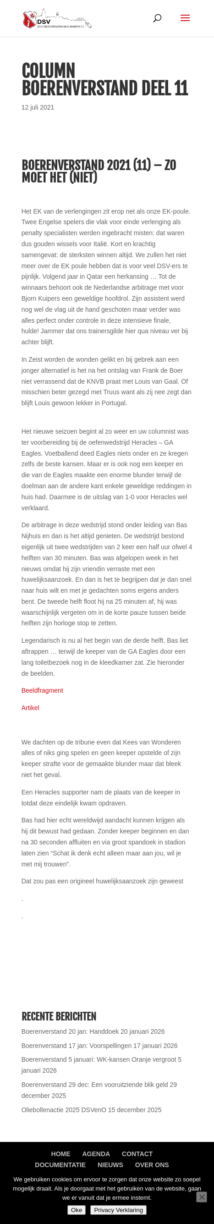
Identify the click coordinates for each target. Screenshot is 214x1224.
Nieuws (110, 1165)
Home (61, 1154)
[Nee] (201, 1196)
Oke (76, 1210)
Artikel (31, 707)
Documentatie (60, 1165)
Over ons (152, 1165)
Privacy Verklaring (118, 1210)
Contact (137, 1154)
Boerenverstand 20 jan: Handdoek (70, 1031)
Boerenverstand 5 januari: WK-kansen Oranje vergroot (99, 1059)
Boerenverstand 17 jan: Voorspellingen (77, 1045)
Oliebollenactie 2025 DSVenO (64, 1110)
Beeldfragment (42, 690)
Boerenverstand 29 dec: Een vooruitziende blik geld (95, 1084)
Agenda (96, 1154)
